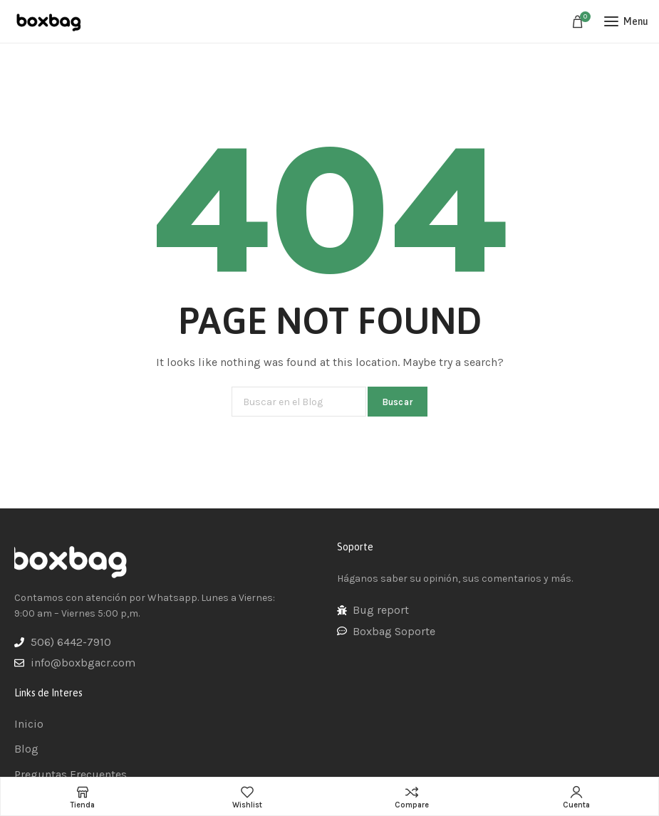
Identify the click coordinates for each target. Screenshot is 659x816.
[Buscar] (299, 402)
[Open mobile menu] (626, 21)
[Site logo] (50, 21)
